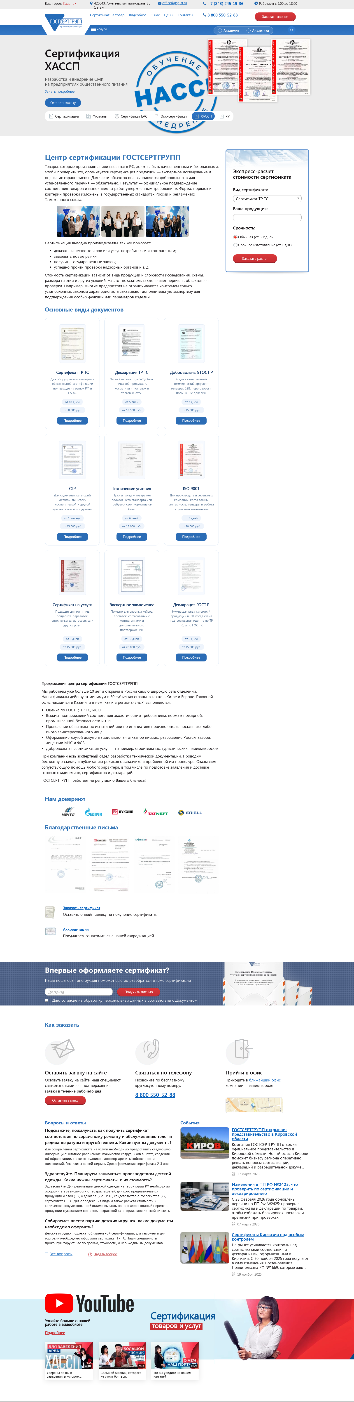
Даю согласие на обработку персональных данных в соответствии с (121, 1000)
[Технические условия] (131, 489)
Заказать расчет (255, 258)
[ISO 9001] (191, 489)
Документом (186, 1000)
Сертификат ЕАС (134, 116)
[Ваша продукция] (267, 217)
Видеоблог (137, 14)
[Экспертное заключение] (131, 608)
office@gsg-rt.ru (174, 2)
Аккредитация (76, 929)
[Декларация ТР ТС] (131, 373)
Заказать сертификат (81, 907)
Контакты (185, 14)
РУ (228, 116)
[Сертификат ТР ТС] (72, 373)
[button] (267, 198)
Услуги (101, 29)
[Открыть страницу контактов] (254, 1102)
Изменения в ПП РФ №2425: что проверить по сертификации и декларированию (265, 1188)
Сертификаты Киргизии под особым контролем (268, 1236)
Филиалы (100, 116)
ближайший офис (265, 1080)
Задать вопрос (105, 1253)
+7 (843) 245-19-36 (225, 3)
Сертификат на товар (107, 14)
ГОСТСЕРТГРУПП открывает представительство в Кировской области (264, 1133)
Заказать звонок (275, 16)
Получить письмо (138, 991)
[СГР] (72, 489)
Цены (168, 14)
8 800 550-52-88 (222, 15)
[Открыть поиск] (292, 30)
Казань (68, 3)
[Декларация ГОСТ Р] (191, 608)
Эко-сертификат (174, 116)
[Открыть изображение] (65, 866)
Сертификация (67, 116)
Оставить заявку (65, 1100)
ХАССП (206, 116)
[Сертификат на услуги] (72, 608)
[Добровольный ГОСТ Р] (191, 373)
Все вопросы (61, 1253)
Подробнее (55, 1332)
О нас (155, 14)
